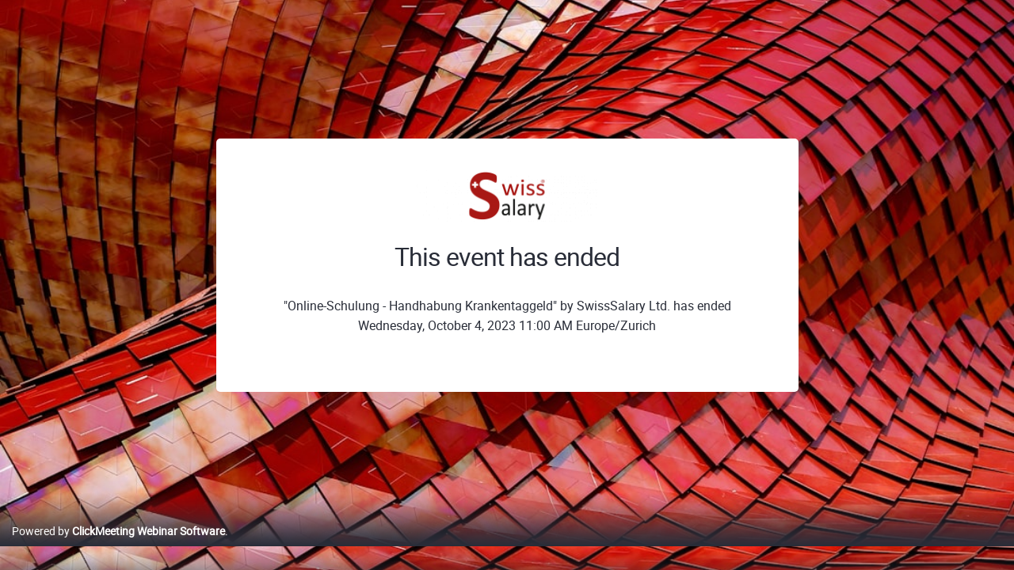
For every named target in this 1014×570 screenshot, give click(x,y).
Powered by (118, 547)
